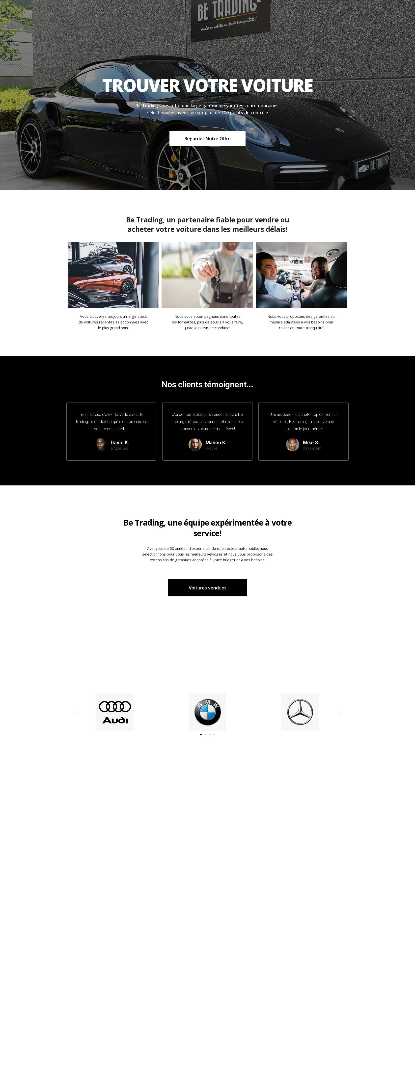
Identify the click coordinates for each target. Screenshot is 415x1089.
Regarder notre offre (207, 140)
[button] (201, 734)
